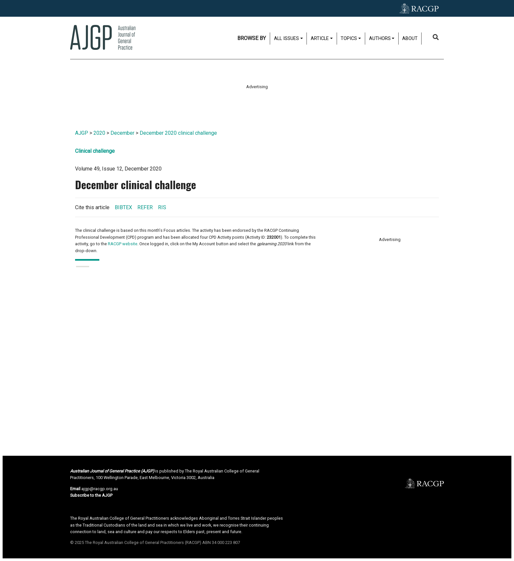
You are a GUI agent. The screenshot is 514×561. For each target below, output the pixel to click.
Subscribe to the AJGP (91, 495)
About (410, 38)
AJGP (81, 133)
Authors (380, 38)
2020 (99, 133)
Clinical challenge (95, 151)
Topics (349, 38)
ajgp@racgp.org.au (99, 488)
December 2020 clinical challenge (178, 133)
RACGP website (122, 243)
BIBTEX (123, 207)
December (122, 133)
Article (320, 38)
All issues (286, 38)
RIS (162, 207)
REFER (145, 207)
